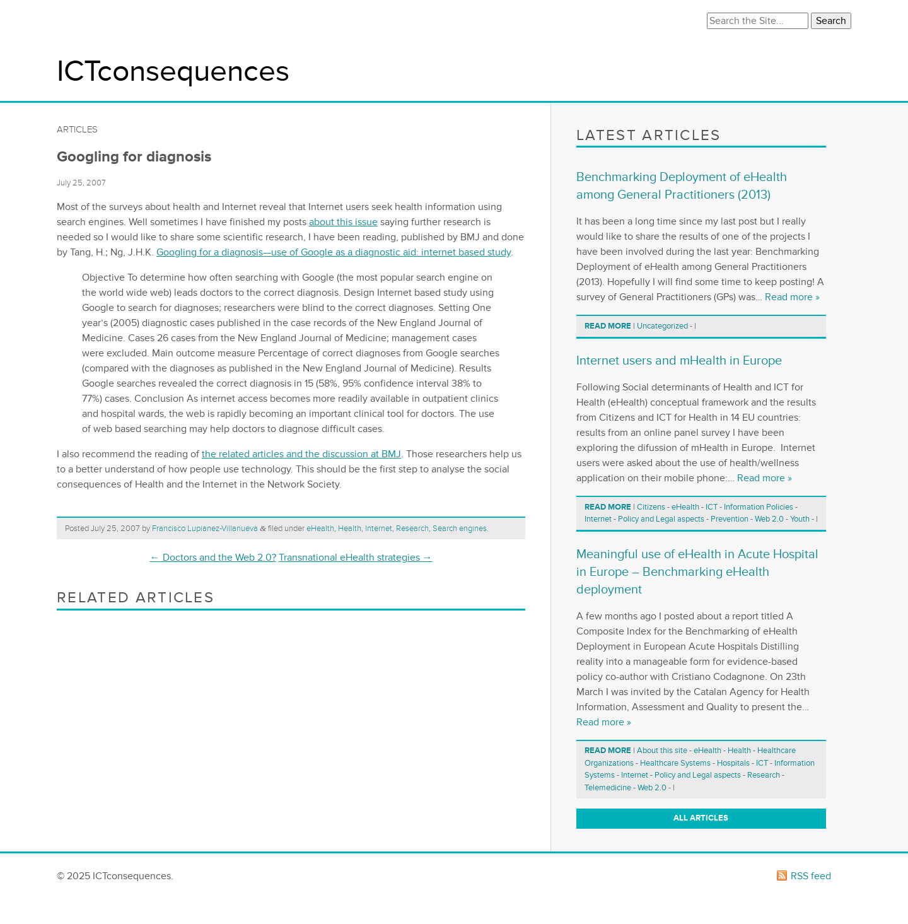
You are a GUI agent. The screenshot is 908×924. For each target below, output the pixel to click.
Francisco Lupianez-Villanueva (205, 528)
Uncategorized (662, 326)
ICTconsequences (173, 71)
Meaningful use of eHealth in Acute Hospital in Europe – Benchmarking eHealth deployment (697, 572)
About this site (662, 751)
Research (412, 528)
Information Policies (758, 507)
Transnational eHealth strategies (356, 557)
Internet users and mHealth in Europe (679, 360)
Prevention (729, 519)
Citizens (651, 507)
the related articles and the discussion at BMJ (301, 454)
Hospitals (733, 763)
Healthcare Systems (675, 763)
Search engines (460, 528)
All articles (700, 818)
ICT (712, 507)
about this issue (343, 222)
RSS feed (811, 876)
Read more (608, 326)
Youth (800, 519)
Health (349, 528)
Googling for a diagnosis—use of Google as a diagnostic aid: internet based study (333, 252)
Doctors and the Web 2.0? (213, 557)
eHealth (320, 528)
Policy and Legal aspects (661, 519)
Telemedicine (608, 788)
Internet (378, 528)
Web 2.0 (769, 519)
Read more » (792, 297)
